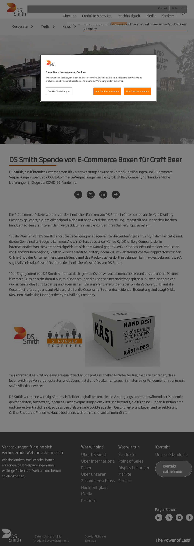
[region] (98, 78)
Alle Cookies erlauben (137, 91)
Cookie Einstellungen (59, 91)
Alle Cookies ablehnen (107, 91)
